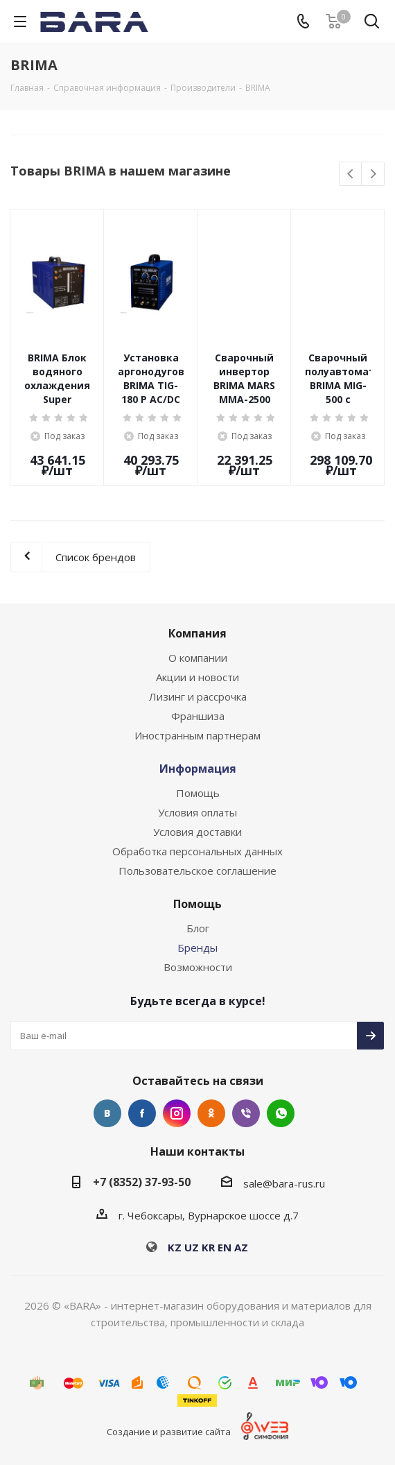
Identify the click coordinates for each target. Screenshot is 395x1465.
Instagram (177, 1113)
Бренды (197, 947)
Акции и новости (197, 677)
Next (373, 174)
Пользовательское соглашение (197, 870)
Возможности (198, 967)
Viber (246, 1113)
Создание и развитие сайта (169, 1431)
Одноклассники (211, 1113)
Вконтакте (107, 1113)
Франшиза (198, 716)
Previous (351, 174)
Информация (197, 768)
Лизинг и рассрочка (198, 696)
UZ (191, 1247)
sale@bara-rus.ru (284, 1183)
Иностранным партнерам (197, 735)
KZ (175, 1247)
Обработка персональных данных (197, 851)
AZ (241, 1247)
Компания (197, 633)
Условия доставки (197, 832)
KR (208, 1247)
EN (224, 1247)
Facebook (142, 1113)
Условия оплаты (197, 812)
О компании (197, 658)
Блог (197, 928)
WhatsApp (281, 1113)
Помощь (198, 793)
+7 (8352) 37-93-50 (142, 1182)
